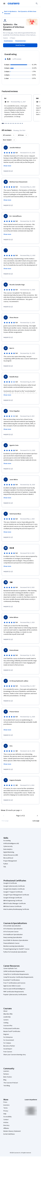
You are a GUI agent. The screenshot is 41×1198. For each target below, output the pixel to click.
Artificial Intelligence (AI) (11, 843)
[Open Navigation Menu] (4, 3)
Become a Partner (9, 1046)
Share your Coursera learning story (14, 1055)
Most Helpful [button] (7, 140)
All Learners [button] (7, 135)
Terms (5, 1108)
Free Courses (7, 1052)
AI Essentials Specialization (12, 926)
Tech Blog (6, 1086)
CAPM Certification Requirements (14, 971)
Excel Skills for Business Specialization (15, 940)
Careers (6, 1020)
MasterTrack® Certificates (11, 1031)
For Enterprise (8, 1037)
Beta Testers (7, 1077)
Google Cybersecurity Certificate (14, 886)
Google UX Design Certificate (12, 898)
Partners (6, 1074)
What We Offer (8, 1014)
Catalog (5, 1023)
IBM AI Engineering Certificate (12, 901)
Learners (6, 1071)
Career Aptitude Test (10, 968)
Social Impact (7, 1049)
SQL (4, 867)
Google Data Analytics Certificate (14, 889)
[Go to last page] (36, 821)
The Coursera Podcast (10, 1083)
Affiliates (6, 1128)
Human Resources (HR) (10, 855)
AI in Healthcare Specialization (13, 934)
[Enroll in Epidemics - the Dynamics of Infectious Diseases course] (20, 45)
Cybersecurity (8, 846)
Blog (4, 1080)
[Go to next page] (37, 816)
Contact (5, 1120)
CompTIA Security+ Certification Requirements (18, 977)
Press (5, 1102)
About (5, 1011)
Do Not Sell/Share (9, 1134)
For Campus (7, 1043)
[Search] (36, 3)
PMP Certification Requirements (13, 992)
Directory (6, 1125)
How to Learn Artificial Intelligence (14, 989)
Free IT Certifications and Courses (14, 983)
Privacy (5, 1111)
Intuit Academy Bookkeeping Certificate (16, 909)
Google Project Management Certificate (16, 895)
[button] (11, 810)
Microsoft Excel (8, 858)
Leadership (7, 1017)
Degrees (6, 1034)
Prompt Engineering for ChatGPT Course (16, 949)
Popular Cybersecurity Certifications (15, 995)
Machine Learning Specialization (13, 946)
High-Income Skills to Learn (12, 986)
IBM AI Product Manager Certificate (14, 903)
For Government (8, 1040)
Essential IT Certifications (11, 980)
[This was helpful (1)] (8, 468)
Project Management (10, 861)
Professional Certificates (11, 1028)
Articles (5, 1122)
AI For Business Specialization (12, 929)
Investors (6, 1105)
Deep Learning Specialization (12, 937)
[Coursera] (13, 3)
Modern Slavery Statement (12, 1131)
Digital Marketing (8, 852)
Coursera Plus (7, 1026)
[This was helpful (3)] (8, 171)
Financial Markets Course (11, 943)
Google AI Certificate (10, 883)
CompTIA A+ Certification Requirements (16, 974)
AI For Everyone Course (10, 932)
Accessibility (7, 1117)
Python (5, 864)
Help (4, 1114)
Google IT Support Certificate (12, 892)
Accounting (7, 841)
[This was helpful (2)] (8, 205)
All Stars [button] (21, 135)
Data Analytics (7, 849)
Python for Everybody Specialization (15, 952)
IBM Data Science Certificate (12, 906)
